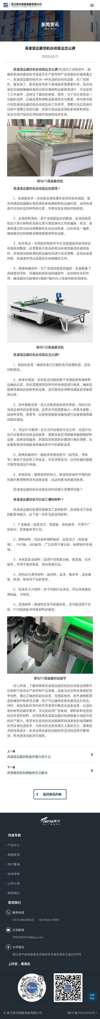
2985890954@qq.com (27, 937)
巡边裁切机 (28, 79)
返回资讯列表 (52, 794)
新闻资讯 (14, 854)
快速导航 (14, 835)
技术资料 (14, 874)
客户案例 (14, 864)
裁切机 (31, 69)
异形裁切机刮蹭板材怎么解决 (27, 773)
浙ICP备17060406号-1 (82, 1013)
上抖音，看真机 (19, 964)
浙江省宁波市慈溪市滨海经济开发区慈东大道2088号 (46, 954)
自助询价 (92, 997)
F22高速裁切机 (53, 347)
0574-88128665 (23, 920)
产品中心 (14, 845)
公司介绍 (14, 883)
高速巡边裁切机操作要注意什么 (29, 756)
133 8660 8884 (49, 920)
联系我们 (14, 893)
